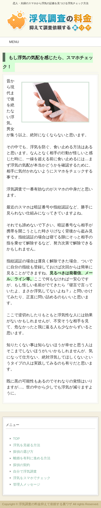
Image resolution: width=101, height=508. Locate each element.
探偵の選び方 (23, 452)
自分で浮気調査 (25, 471)
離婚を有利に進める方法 (31, 458)
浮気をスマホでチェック (31, 478)
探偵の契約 (21, 465)
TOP (16, 439)
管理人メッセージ (26, 484)
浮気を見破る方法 (26, 445)
